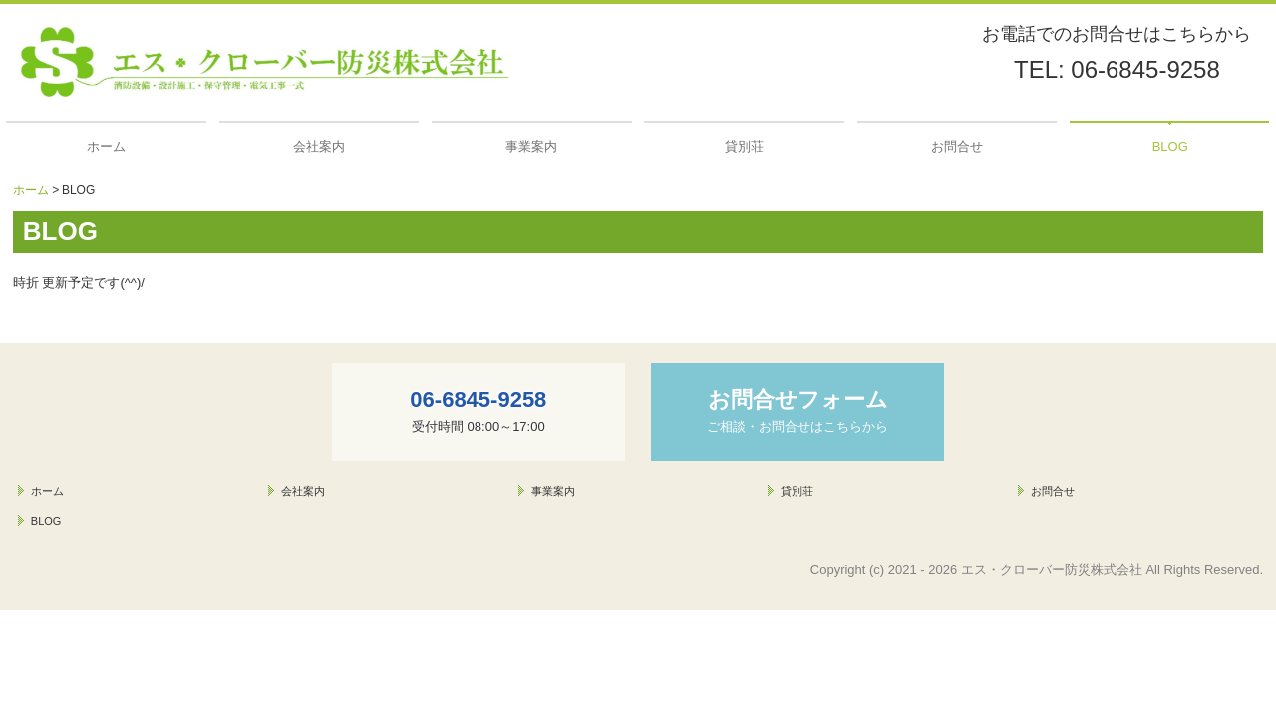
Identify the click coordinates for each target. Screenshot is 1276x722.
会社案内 (319, 146)
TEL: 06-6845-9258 (1117, 69)
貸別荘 (744, 146)
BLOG (1170, 146)
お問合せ (957, 146)
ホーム (106, 146)
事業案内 (531, 146)
